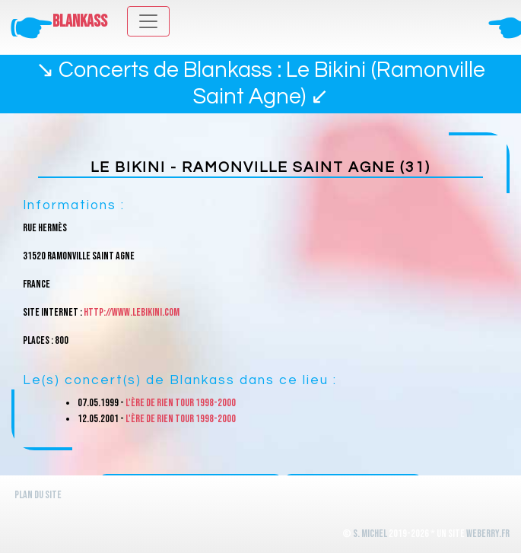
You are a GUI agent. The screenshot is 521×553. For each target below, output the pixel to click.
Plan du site (38, 494)
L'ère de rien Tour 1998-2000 (180, 402)
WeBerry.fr (488, 533)
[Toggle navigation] (148, 21)
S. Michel (370, 533)
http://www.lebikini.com (131, 312)
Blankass (79, 21)
